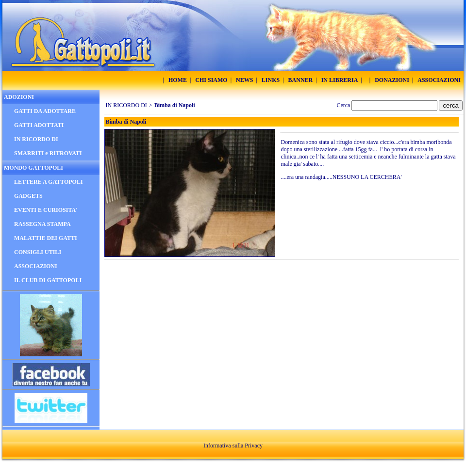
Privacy (254, 445)
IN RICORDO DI (126, 105)
